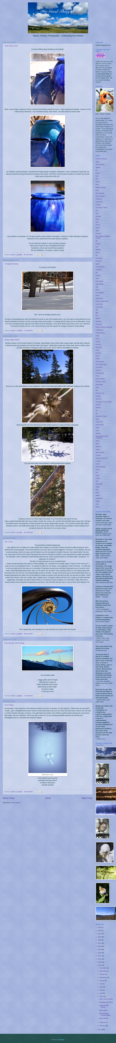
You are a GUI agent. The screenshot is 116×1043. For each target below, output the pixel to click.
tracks (98, 469)
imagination (99, 298)
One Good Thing (101, 364)
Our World (99, 367)
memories (99, 324)
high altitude (100, 284)
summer (98, 455)
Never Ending (8, 705)
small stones (100, 425)
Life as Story (8, 542)
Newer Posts (8, 798)
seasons (98, 404)
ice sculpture (100, 292)
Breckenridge (100, 193)
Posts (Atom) (16, 802)
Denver (98, 225)
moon (97, 338)
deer (97, 222)
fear (97, 246)
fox (97, 255)
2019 (100, 949)
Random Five (100, 393)
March (102, 996)
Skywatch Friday (101, 416)
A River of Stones (101, 159)
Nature (98, 358)
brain (97, 190)
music (97, 350)
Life (97, 310)
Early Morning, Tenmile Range (14, 643)
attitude (98, 167)
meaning (98, 321)
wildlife (98, 501)
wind (97, 504)
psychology (99, 384)
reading (98, 396)
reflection (99, 399)
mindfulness (99, 330)
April (101, 993)
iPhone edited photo (102, 301)
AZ (97, 170)
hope (97, 290)
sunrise (98, 461)
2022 (100, 940)
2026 (100, 927)
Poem (97, 376)
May (101, 990)
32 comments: (28, 254)
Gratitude (99, 269)
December (103, 968)
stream (98, 449)
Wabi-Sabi (99, 484)
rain (97, 390)
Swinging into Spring (11, 264)
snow (97, 430)
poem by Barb (100, 379)
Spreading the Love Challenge (102, 437)
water (97, 492)
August (102, 980)
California (99, 199)
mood (97, 336)
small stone (99, 422)
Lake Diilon (99, 304)
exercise (98, 233)
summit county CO (102, 458)
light (97, 313)
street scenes (100, 452)
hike (97, 287)
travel (97, 475)
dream (98, 228)
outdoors (98, 370)
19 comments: (28, 532)
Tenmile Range (100, 467)
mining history (100, 333)
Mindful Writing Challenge (104, 327)
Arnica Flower (100, 164)
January (102, 1025)
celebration (99, 202)
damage (98, 216)
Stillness (98, 446)
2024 (100, 934)
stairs (97, 444)
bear (97, 176)
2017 (100, 956)
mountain (99, 347)
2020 (100, 946)
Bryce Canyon (100, 196)
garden (98, 264)
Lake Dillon (99, 307)
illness (98, 295)
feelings (98, 249)
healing (98, 275)
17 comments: (28, 330)
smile (97, 427)
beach (98, 173)
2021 (100, 943)
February (103, 1022)
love (97, 315)
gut (97, 272)
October (102, 974)
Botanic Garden (101, 187)
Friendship (99, 258)
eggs (97, 230)
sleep (97, 419)
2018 (100, 953)
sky (97, 413)
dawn (97, 219)
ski (96, 410)
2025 (100, 930)
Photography (100, 373)
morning (98, 344)
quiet (97, 387)
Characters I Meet (101, 207)
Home (48, 798)
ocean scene (100, 361)
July (101, 984)
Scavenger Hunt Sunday (104, 402)
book (97, 184)
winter (98, 507)
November (103, 971)
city (97, 210)
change (98, 205)
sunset (98, 464)
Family (98, 244)
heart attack (99, 281)
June (101, 987)
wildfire (98, 495)
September (103, 977)
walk (97, 489)
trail (97, 472)
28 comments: (28, 634)
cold (97, 213)
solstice (98, 433)
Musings (98, 353)
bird (97, 179)
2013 (100, 962)
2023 (100, 937)
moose (98, 341)
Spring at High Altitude (11, 340)
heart (97, 278)
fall (97, 241)
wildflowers (99, 498)
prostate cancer (101, 381)
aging (97, 161)
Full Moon (99, 261)
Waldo (98, 487)
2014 (100, 959)
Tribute (98, 478)
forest (97, 252)
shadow (98, 407)
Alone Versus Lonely (11, 46)
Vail (97, 481)
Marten (98, 318)
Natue (98, 356)
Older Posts (87, 798)
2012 (100, 965)
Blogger (61, 1039)
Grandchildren (100, 267)
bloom (98, 182)
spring (98, 441)
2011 (100, 1029)
